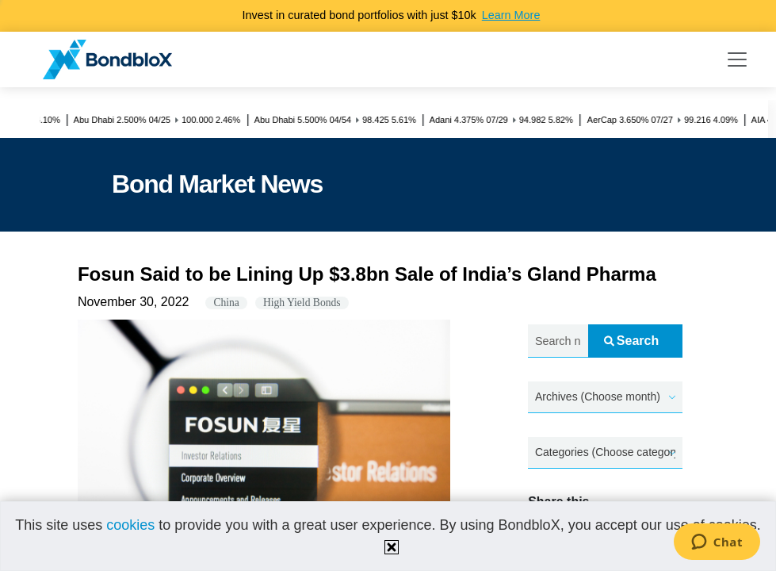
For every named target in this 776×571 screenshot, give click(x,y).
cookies (130, 525)
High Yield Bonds (302, 302)
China (226, 302)
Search (631, 340)
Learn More (511, 15)
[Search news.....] (557, 341)
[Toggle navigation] (737, 59)
